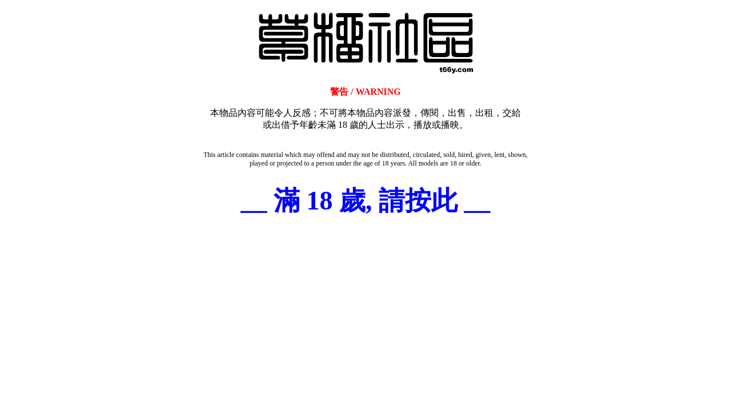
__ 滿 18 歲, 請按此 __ (366, 200)
